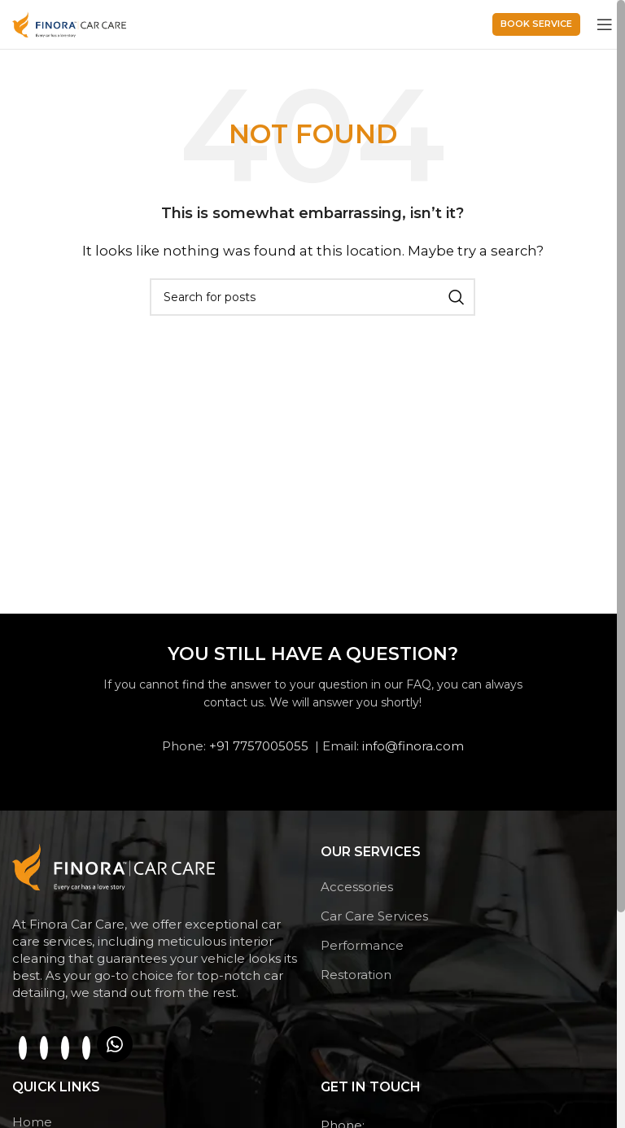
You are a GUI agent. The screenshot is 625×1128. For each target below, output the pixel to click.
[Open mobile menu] (604, 24)
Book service (536, 23)
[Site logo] (69, 23)
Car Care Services (374, 916)
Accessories (357, 886)
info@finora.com (413, 746)
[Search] (312, 297)
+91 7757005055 (258, 746)
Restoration (356, 974)
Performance (362, 945)
